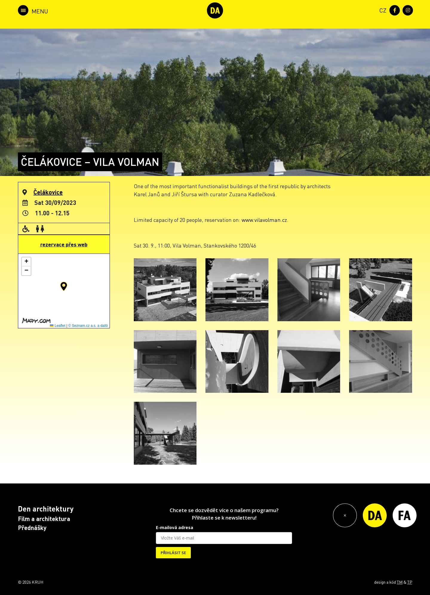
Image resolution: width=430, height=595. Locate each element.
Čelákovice (48, 192)
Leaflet (57, 326)
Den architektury (45, 508)
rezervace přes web (63, 244)
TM (400, 582)
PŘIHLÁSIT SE (173, 552)
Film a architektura (44, 519)
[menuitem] (381, 9)
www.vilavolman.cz (264, 219)
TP (409, 582)
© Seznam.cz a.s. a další (88, 326)
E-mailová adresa (174, 527)
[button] (64, 286)
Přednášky (32, 527)
